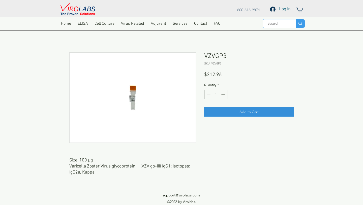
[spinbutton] (215, 94)
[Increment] (223, 94)
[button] (299, 9)
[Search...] (275, 23)
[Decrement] (208, 94)
